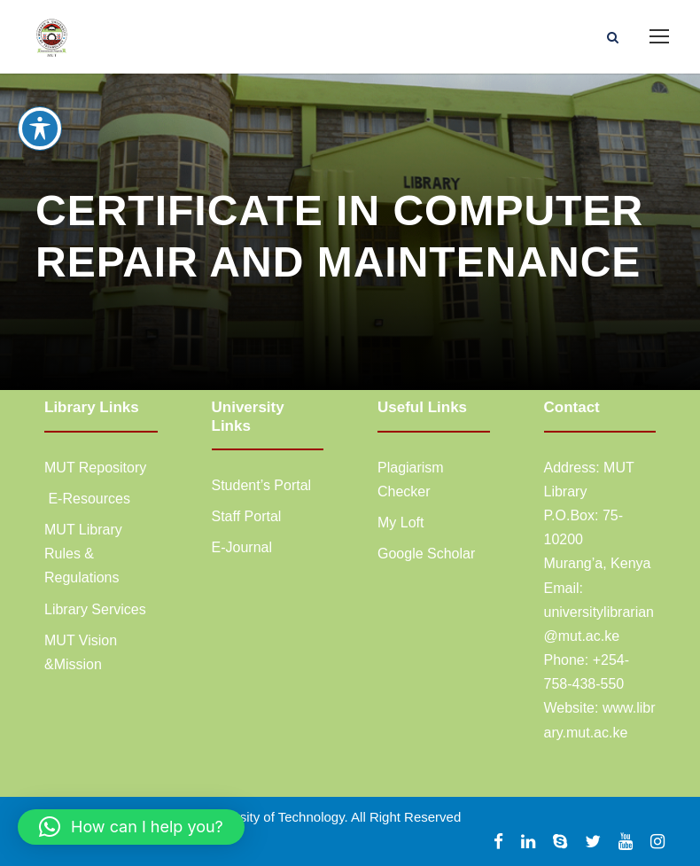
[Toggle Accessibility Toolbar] (40, 128)
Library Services (95, 609)
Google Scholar (426, 553)
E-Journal (242, 547)
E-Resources (87, 498)
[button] (131, 827)
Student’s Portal (262, 485)
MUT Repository (95, 467)
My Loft (400, 522)
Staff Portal (247, 516)
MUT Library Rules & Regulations (83, 553)
